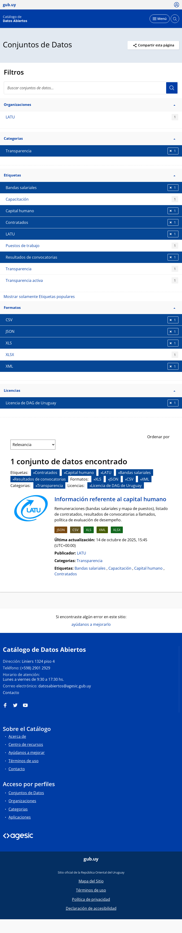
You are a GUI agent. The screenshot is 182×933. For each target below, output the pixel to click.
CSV (75, 529)
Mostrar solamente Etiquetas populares (39, 296)
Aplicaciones (20, 817)
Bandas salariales (90, 568)
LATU (92, 117)
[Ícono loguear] (176, 4)
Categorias (18, 809)
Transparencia (92, 269)
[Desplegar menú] (160, 18)
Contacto (11, 692)
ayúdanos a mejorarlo (91, 624)
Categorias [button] (89, 138)
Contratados (65, 574)
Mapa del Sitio (91, 881)
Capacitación (92, 199)
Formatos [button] (89, 307)
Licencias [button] (89, 390)
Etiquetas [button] (89, 175)
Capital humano (148, 568)
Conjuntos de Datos (26, 792)
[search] (91, 88)
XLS (88, 529)
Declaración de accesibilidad (91, 908)
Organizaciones (22, 800)
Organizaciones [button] (89, 104)
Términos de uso (24, 760)
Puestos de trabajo (92, 246)
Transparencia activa (92, 280)
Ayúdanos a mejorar (27, 752)
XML (102, 529)
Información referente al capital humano (110, 499)
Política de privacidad (91, 899)
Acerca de (17, 736)
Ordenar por (158, 436)
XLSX (92, 355)
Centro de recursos (26, 744)
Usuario (172, 88)
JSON (61, 529)
